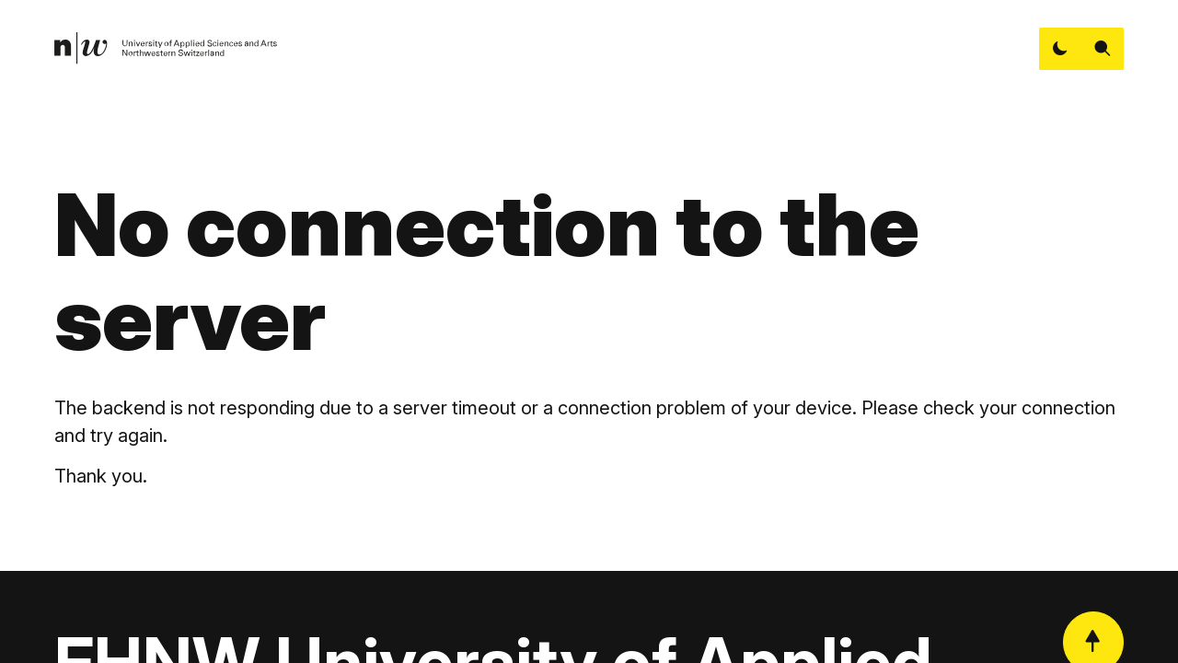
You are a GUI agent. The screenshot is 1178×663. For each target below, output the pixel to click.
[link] (166, 48)
